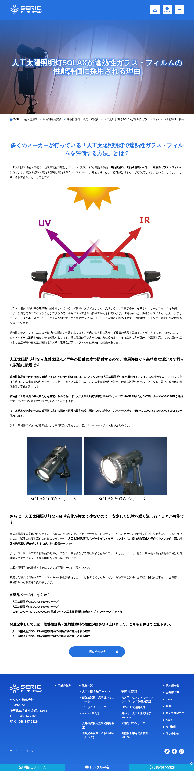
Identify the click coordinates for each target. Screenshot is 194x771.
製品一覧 (87, 686)
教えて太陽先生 (175, 713)
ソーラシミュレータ (94, 707)
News (169, 699)
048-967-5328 (27, 716)
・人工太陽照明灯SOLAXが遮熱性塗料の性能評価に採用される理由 (50, 636)
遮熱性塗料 (117, 167)
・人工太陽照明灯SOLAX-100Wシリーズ (34, 606)
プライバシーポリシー (23, 751)
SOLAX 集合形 (91, 713)
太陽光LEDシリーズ (133, 723)
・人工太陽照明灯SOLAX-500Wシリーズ (34, 601)
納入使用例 (31, 119)
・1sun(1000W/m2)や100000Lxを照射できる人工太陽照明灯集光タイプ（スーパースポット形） (67, 611)
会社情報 (171, 727)
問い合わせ (97, 652)
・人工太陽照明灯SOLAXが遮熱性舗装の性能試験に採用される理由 (50, 631)
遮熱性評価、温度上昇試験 (83, 119)
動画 (168, 706)
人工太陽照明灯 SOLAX (96, 692)
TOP (16, 119)
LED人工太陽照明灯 (133, 707)
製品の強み (64, 686)
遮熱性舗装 (133, 167)
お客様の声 (172, 693)
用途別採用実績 (52, 119)
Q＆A (169, 720)
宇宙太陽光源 (129, 692)
